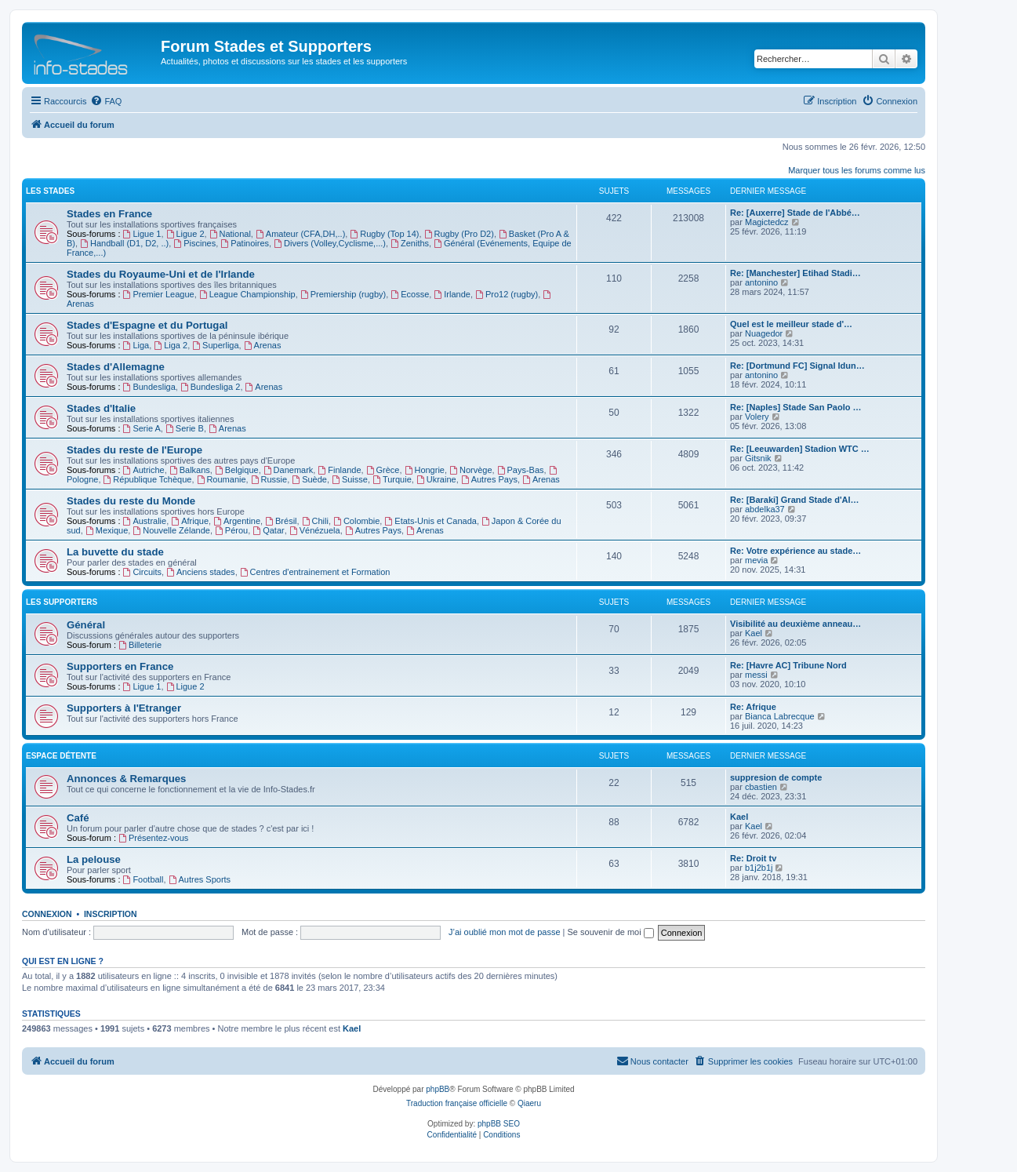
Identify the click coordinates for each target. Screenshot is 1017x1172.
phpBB (437, 1089)
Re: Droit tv (753, 858)
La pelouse (94, 859)
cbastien (761, 787)
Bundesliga (149, 386)
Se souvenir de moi (611, 932)
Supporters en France (120, 666)
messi (756, 674)
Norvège (470, 470)
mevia (756, 560)
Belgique (237, 470)
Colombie (356, 521)
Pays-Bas (520, 470)
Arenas (262, 345)
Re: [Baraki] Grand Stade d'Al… (794, 499)
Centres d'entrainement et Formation (315, 572)
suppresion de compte (776, 777)
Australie (145, 521)
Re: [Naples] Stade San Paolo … (795, 407)
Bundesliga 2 (210, 386)
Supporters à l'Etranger (124, 708)
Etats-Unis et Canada (430, 521)
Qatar (268, 530)
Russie (269, 479)
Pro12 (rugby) (506, 294)
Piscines (194, 243)
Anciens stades (200, 572)
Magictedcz (767, 222)
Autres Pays (489, 479)
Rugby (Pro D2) (459, 233)
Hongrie (425, 470)
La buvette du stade (115, 552)
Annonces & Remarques (126, 778)
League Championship (247, 294)
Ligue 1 (142, 233)
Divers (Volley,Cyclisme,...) (330, 243)
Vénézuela (314, 530)
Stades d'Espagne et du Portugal (147, 325)
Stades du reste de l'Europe (134, 450)
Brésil (280, 521)
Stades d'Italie (101, 408)
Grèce (383, 470)
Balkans (189, 470)
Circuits (142, 572)
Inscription (110, 914)
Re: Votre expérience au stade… (795, 550)
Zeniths (409, 243)
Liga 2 (170, 345)
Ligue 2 (185, 233)
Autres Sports (200, 879)
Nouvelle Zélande (171, 530)
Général (86, 625)
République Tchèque (148, 479)
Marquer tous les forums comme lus (856, 170)
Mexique (106, 530)
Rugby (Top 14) (384, 233)
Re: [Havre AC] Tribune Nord (788, 665)
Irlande (452, 294)
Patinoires (244, 243)
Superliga (215, 345)
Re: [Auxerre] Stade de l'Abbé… (795, 212)
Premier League (158, 294)
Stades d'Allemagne (116, 367)
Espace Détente (61, 756)
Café (78, 818)
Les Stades (50, 191)
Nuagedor (764, 333)
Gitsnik (758, 458)
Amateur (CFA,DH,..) (300, 233)
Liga (136, 345)
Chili (315, 521)
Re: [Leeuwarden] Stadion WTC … (800, 448)
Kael (753, 633)
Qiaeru (529, 1103)
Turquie (392, 479)
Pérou (231, 530)
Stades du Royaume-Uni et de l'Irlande (161, 274)
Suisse (350, 479)
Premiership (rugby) (343, 294)
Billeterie (140, 645)
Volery (757, 416)
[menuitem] (106, 101)
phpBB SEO (499, 1123)
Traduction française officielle (456, 1103)
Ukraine (436, 479)
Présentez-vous (153, 838)
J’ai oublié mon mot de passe (504, 932)
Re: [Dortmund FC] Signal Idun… (797, 365)
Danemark (288, 470)
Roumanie (221, 479)
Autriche (144, 470)
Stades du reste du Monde (131, 501)
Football (143, 879)
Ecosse (409, 294)
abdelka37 (765, 509)
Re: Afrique (753, 707)
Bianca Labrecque (780, 716)
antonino (761, 282)
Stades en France (109, 214)
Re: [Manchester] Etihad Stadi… (795, 273)
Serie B (184, 428)
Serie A (142, 428)
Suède (309, 479)
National (230, 233)
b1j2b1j (758, 867)
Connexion (47, 914)
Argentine (236, 521)
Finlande (339, 470)
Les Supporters (61, 602)
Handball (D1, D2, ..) (124, 243)
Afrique (190, 521)
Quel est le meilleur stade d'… (791, 324)
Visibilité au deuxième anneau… (795, 623)
